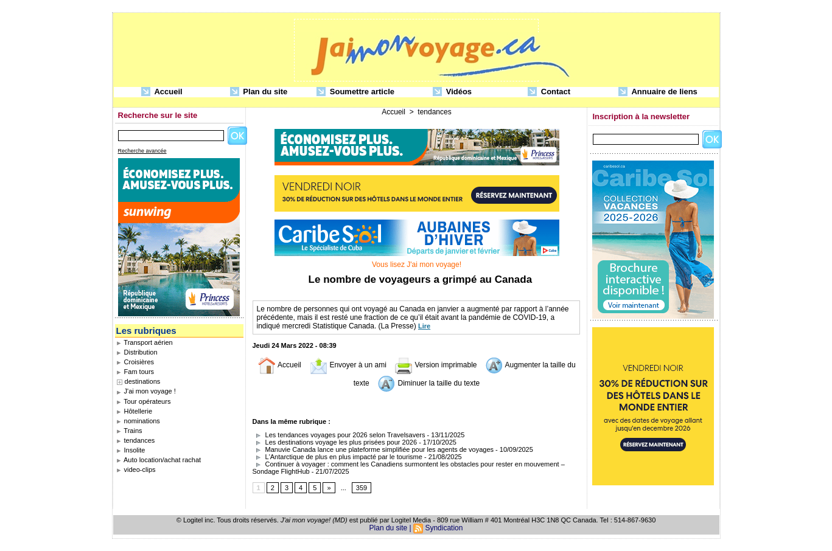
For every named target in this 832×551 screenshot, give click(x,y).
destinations (143, 381)
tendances (135, 440)
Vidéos (452, 92)
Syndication (444, 528)
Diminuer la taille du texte (428, 383)
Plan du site (259, 92)
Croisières (135, 362)
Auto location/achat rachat (158, 459)
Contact (549, 92)
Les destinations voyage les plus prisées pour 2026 (335, 442)
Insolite (130, 450)
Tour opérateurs (143, 401)
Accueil (161, 92)
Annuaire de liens (657, 92)
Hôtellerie (134, 411)
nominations (138, 421)
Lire (424, 326)
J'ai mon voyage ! (146, 391)
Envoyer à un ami (347, 365)
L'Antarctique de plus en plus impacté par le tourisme (337, 456)
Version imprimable (435, 365)
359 (361, 487)
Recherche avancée (142, 151)
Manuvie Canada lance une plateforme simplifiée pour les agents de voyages (373, 449)
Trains (129, 430)
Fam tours (135, 371)
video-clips (136, 469)
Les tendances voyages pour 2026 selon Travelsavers (339, 434)
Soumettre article (355, 92)
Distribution (137, 352)
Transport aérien (144, 342)
